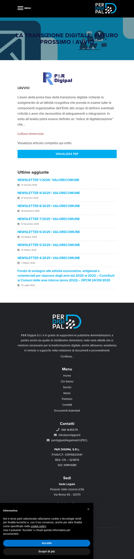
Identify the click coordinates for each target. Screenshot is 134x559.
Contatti (67, 404)
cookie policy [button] (38, 526)
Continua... (67, 356)
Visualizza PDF (67, 154)
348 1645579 (69, 430)
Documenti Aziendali (67, 410)
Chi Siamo (67, 381)
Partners (67, 399)
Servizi (67, 387)
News (67, 393)
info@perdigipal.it (69, 435)
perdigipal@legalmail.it (65, 440)
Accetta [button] (47, 543)
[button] (88, 509)
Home (67, 375)
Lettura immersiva (31, 134)
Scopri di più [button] (47, 551)
